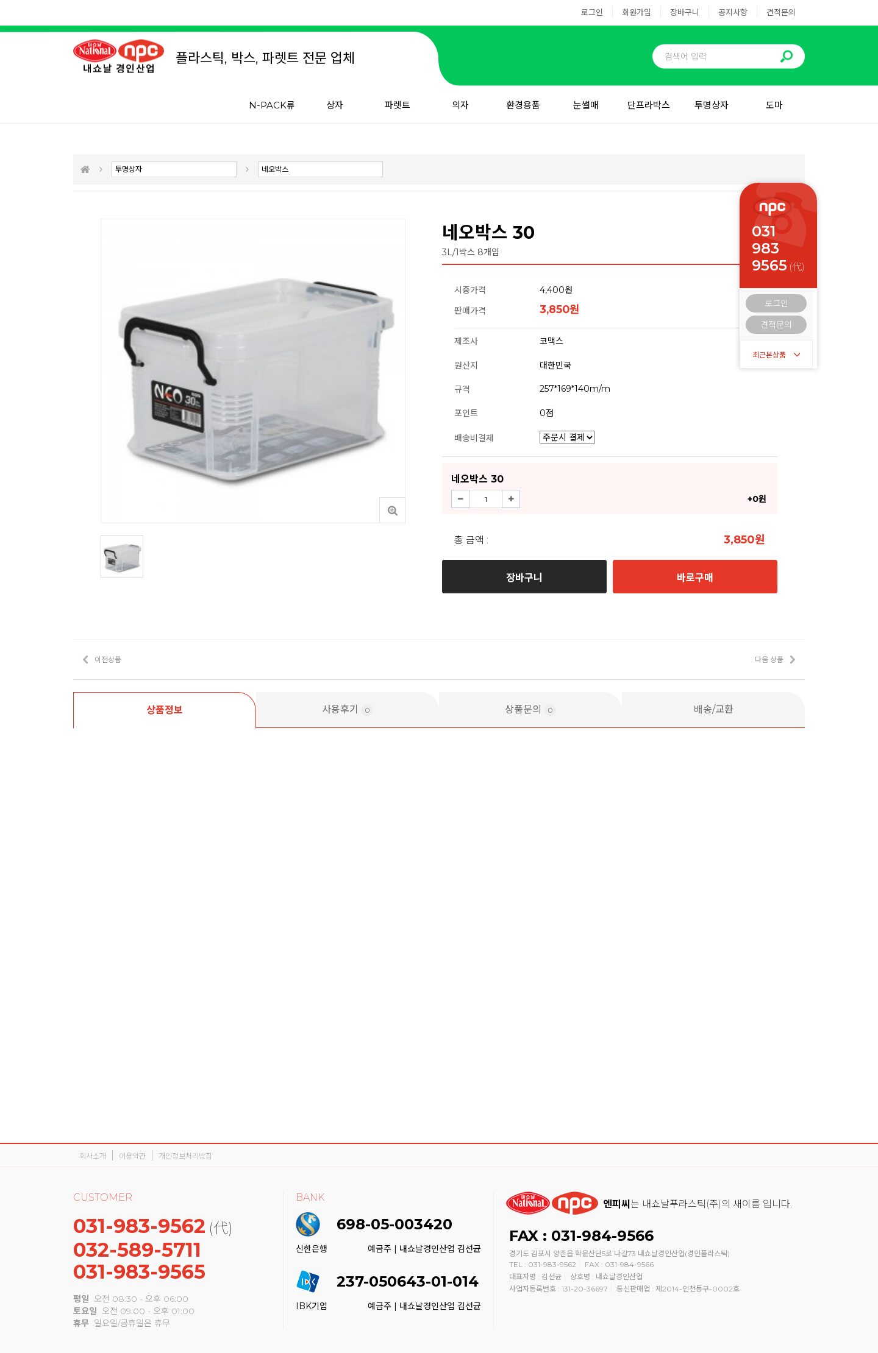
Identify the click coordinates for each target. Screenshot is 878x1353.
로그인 (592, 12)
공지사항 (733, 12)
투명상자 (711, 105)
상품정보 (164, 710)
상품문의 (530, 710)
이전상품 (108, 659)
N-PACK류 (272, 105)
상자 (334, 105)
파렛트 (397, 105)
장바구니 (684, 12)
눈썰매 (586, 105)
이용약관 (132, 1155)
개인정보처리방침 (185, 1155)
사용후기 (347, 710)
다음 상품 (769, 659)
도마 (774, 105)
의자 (460, 105)
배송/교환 (713, 709)
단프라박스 (648, 105)
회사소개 (92, 1155)
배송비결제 (474, 438)
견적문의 (781, 12)
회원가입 (636, 12)
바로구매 (695, 578)
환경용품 (523, 105)
